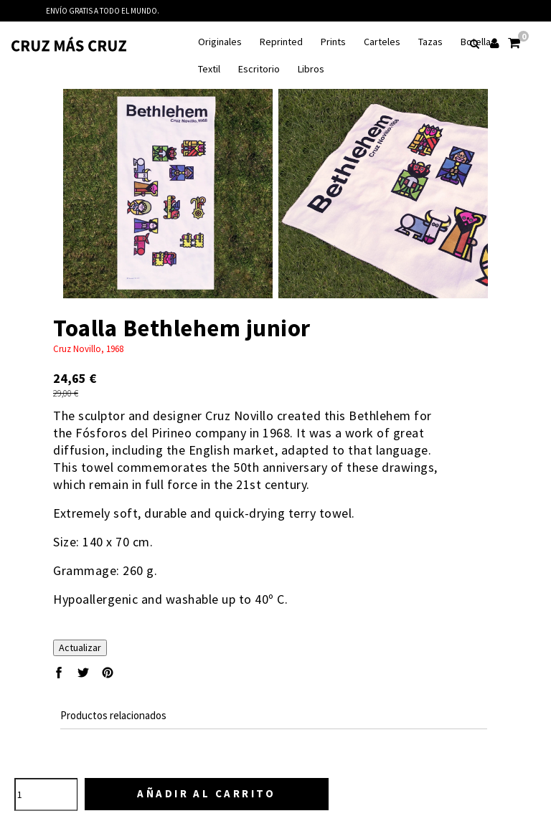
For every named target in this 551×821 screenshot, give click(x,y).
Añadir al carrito (206, 793)
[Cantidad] (45, 794)
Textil (209, 69)
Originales (220, 42)
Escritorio (259, 69)
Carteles (382, 42)
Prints (333, 42)
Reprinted (281, 42)
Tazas (430, 42)
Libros (311, 69)
